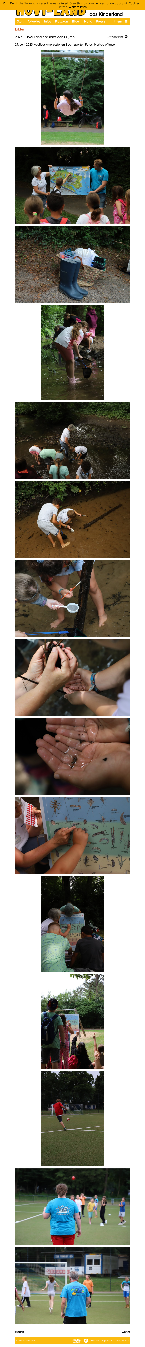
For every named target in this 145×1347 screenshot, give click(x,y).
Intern (118, 21)
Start (20, 21)
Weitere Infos (78, 7)
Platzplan (61, 21)
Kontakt (95, 1340)
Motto (88, 21)
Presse (100, 21)
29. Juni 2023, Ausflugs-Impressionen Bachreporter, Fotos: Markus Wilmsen (65, 44)
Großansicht (117, 37)
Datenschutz (122, 1340)
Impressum (107, 1340)
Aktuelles (34, 21)
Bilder (76, 21)
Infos (47, 21)
